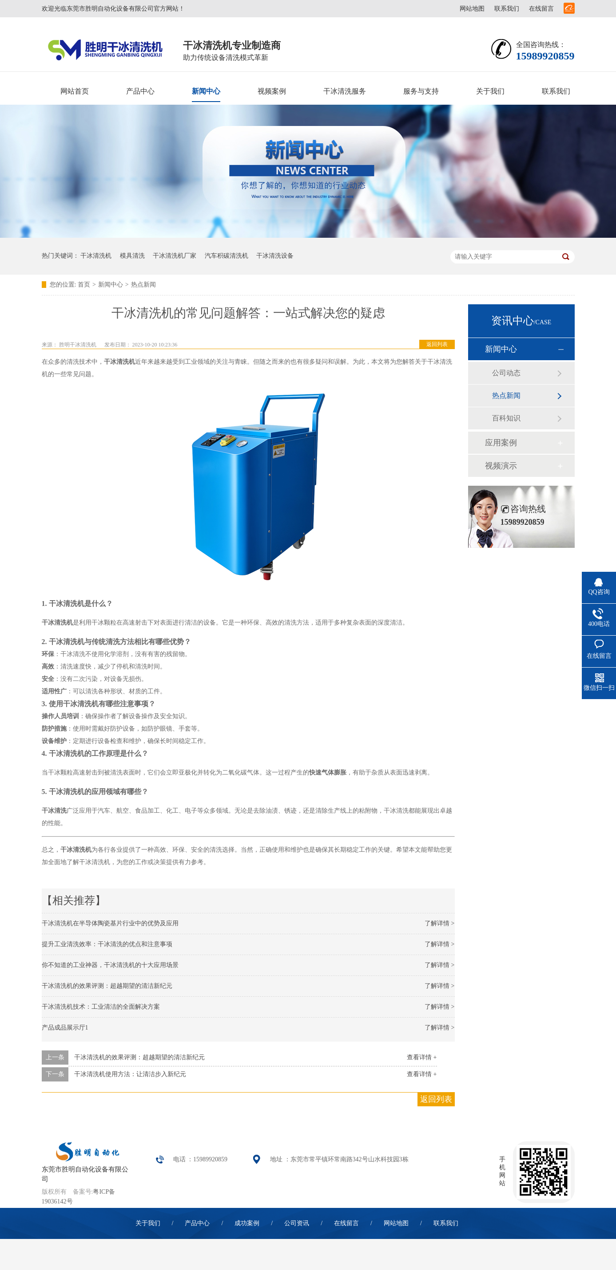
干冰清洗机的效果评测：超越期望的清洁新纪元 (107, 986)
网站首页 (74, 91)
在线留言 (541, 8)
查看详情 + (422, 1057)
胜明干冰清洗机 (77, 345)
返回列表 (437, 344)
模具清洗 (132, 255)
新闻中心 (206, 91)
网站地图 (472, 8)
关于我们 (490, 91)
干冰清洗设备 (275, 255)
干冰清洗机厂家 (174, 255)
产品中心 (140, 91)
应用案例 (501, 442)
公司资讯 (296, 1223)
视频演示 (501, 465)
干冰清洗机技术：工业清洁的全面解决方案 (101, 1006)
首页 (84, 284)
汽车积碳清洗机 (226, 255)
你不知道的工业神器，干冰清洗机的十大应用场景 (110, 965)
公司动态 (506, 373)
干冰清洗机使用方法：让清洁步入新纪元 (130, 1074)
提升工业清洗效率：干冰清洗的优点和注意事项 (107, 944)
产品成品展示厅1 (65, 1027)
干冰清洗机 (95, 255)
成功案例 (246, 1223)
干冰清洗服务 (344, 91)
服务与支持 (421, 91)
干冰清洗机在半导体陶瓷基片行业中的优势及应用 (110, 923)
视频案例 (272, 91)
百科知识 (506, 418)
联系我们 (506, 8)
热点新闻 (143, 284)
